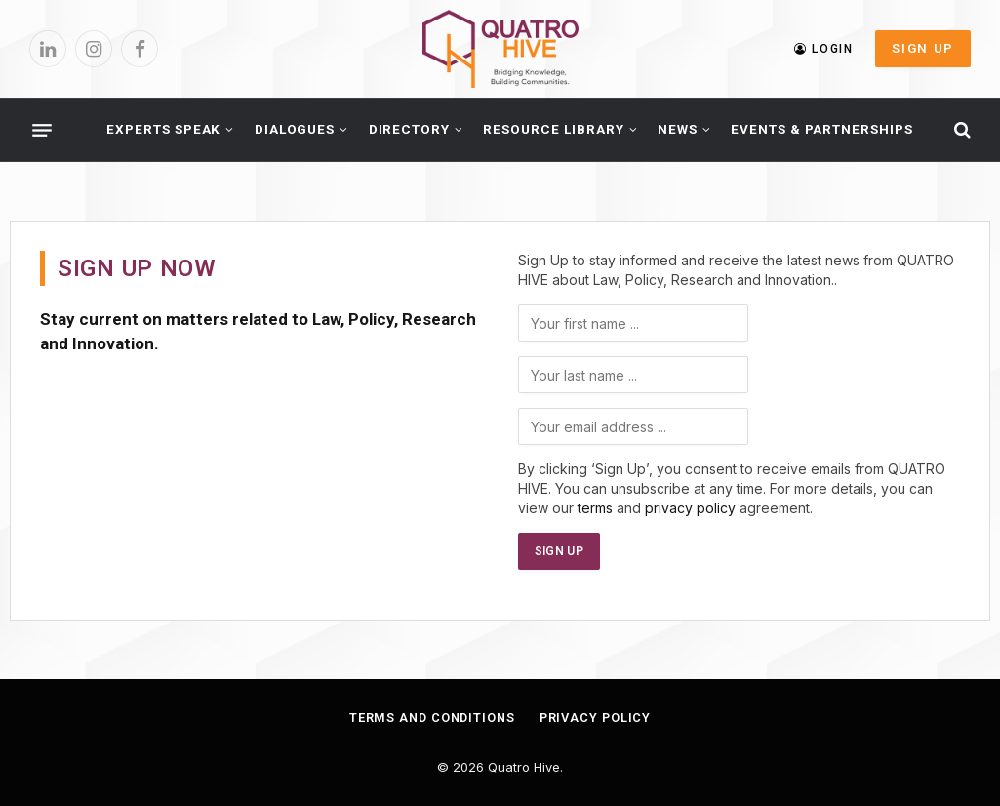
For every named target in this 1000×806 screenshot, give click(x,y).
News (678, 129)
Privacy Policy (597, 717)
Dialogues (295, 129)
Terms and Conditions (430, 717)
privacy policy (690, 508)
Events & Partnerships (822, 129)
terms (595, 508)
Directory (410, 129)
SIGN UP (923, 48)
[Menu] (42, 129)
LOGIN (823, 49)
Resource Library (553, 129)
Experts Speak (163, 129)
